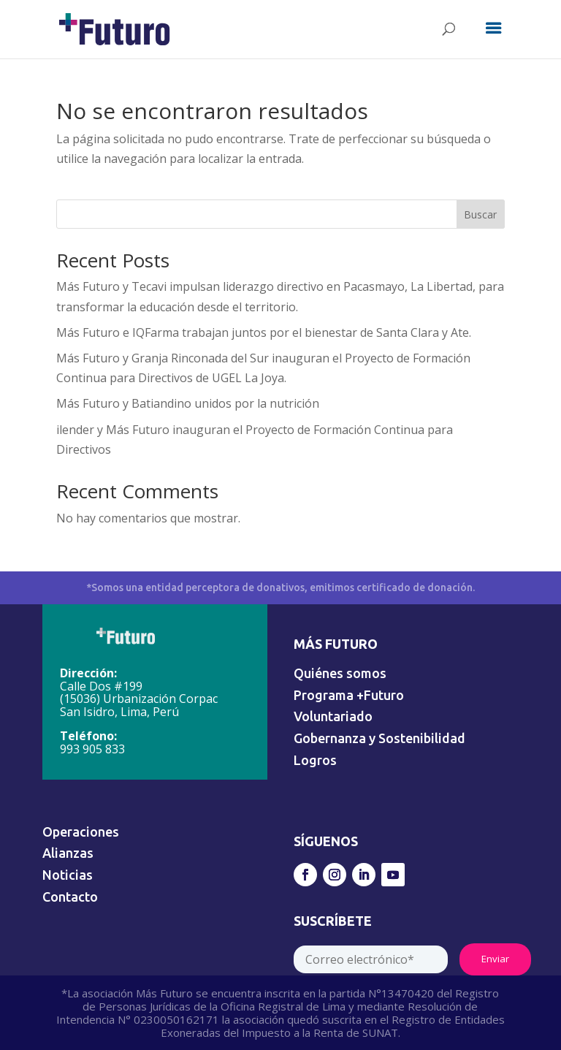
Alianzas (68, 852)
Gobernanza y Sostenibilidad (379, 738)
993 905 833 (92, 749)
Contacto (70, 896)
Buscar (480, 214)
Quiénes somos (340, 673)
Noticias (67, 874)
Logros (315, 760)
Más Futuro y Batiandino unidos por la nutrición (187, 403)
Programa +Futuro (349, 695)
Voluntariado (333, 716)
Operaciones (80, 831)
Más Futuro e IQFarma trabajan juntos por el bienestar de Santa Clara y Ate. (263, 332)
